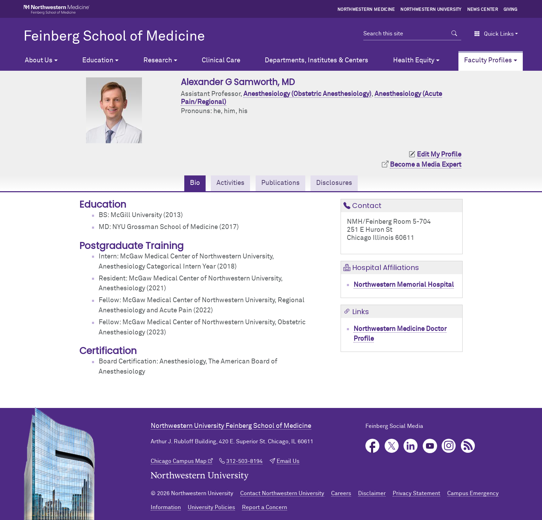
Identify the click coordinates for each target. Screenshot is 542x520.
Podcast (468, 446)
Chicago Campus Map (179, 461)
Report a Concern (264, 507)
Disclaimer (372, 493)
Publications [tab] (280, 183)
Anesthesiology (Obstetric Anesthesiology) (307, 94)
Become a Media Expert (425, 164)
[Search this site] (405, 33)
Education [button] (97, 60)
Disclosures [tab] (334, 183)
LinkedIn (411, 446)
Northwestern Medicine (366, 10)
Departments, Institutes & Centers (316, 60)
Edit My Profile (439, 154)
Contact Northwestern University (282, 493)
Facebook (372, 446)
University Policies (211, 507)
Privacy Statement (416, 493)
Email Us (288, 461)
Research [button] (157, 60)
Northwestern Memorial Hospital (404, 285)
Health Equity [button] (413, 60)
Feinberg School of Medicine (114, 37)
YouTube (430, 446)
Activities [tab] (230, 183)
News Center (482, 10)
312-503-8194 (244, 461)
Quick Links (494, 34)
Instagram (449, 446)
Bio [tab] (195, 183)
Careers (341, 493)
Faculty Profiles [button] (488, 60)
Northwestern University (430, 10)
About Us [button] (38, 60)
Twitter (392, 446)
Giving (511, 10)
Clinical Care (221, 60)
